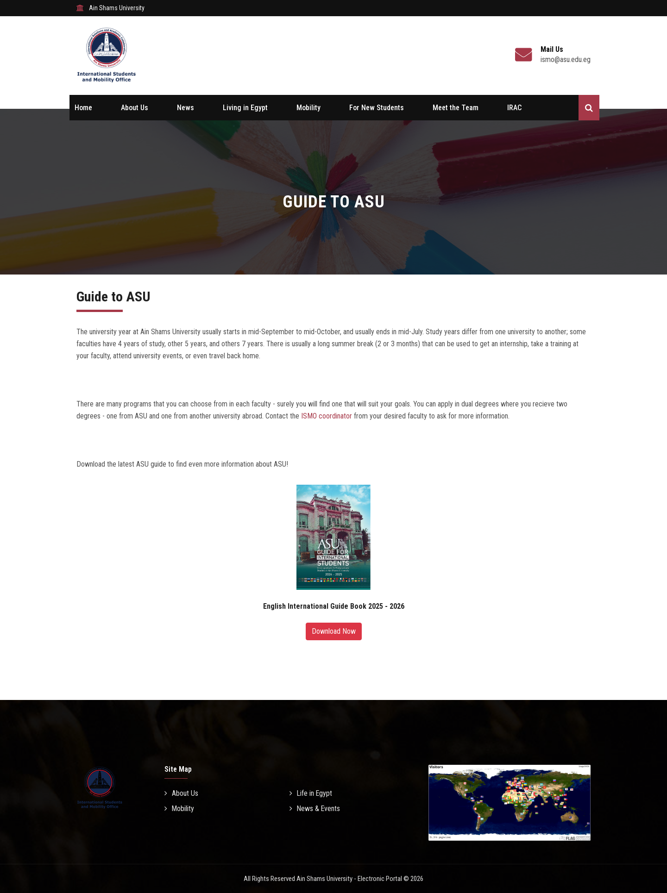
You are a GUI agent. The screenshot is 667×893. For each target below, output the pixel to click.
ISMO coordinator (326, 416)
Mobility (308, 107)
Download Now (334, 631)
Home (83, 107)
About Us (134, 107)
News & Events (315, 808)
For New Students (376, 107)
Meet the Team (455, 107)
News (185, 107)
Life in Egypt (311, 793)
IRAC (514, 107)
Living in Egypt (245, 107)
